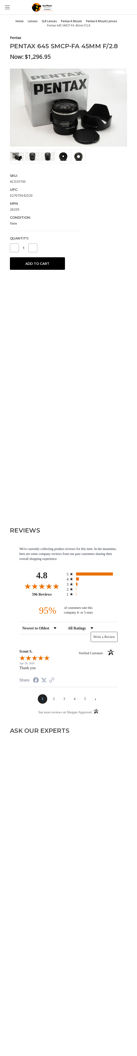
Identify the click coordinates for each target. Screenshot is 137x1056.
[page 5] (85, 699)
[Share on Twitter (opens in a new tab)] (44, 680)
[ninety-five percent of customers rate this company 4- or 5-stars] (68, 610)
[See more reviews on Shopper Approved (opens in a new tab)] (51, 680)
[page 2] (54, 699)
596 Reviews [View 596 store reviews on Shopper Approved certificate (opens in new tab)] (48, 594)
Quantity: (19, 238)
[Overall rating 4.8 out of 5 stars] (42, 586)
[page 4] (74, 699)
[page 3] (64, 699)
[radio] (92, 574)
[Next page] (95, 699)
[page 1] (42, 699)
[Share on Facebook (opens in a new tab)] (36, 681)
